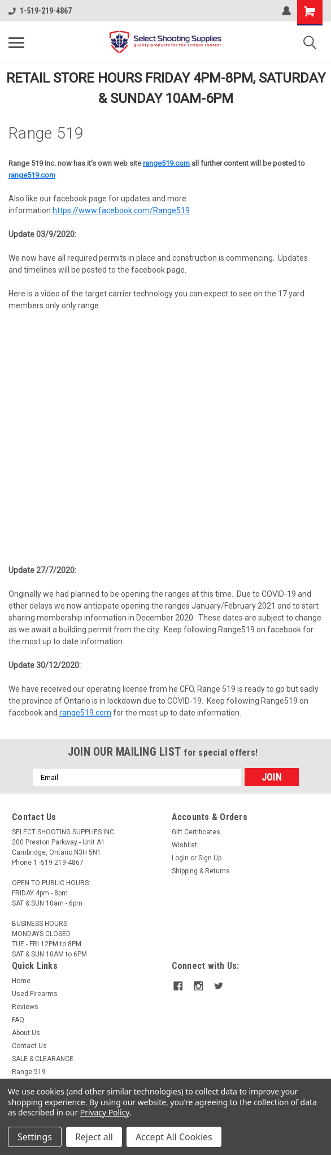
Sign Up (209, 858)
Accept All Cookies (174, 1137)
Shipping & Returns (201, 871)
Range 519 (29, 1072)
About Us (26, 1033)
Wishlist (184, 845)
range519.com (166, 163)
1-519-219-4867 (40, 10)
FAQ (18, 1020)
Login (180, 858)
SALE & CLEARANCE (42, 1059)
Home (21, 981)
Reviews (25, 1007)
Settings (35, 1137)
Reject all (94, 1137)
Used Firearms (35, 994)
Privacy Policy (104, 1112)
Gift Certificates (196, 832)
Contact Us (29, 1046)
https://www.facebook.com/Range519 (121, 210)
